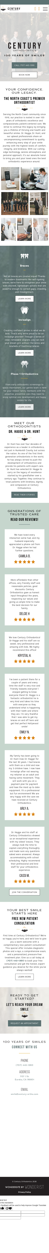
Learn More (24, 298)
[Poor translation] (9, 1209)
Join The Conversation (24, 892)
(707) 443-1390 (15, 962)
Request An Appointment (24, 1023)
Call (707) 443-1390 (24, 65)
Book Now (24, 75)
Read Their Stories (23, 495)
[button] (45, 9)
